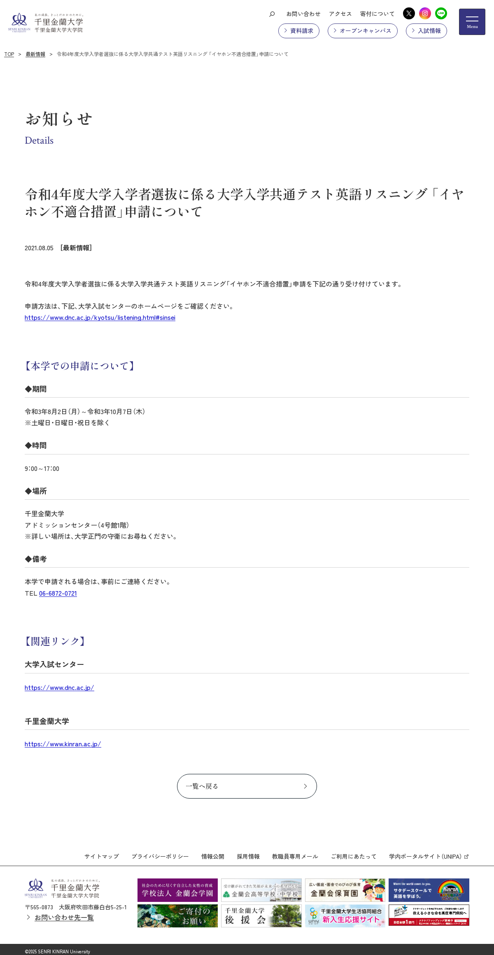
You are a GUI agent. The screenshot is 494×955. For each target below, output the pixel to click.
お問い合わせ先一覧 (64, 913)
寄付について (377, 13)
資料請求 (301, 30)
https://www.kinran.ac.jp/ (63, 743)
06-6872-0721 (58, 593)
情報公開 (212, 852)
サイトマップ (101, 852)
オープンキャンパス (365, 30)
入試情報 (429, 30)
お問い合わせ (303, 13)
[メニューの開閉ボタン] (472, 22)
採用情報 (248, 852)
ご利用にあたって (354, 852)
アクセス (340, 13)
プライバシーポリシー (160, 852)
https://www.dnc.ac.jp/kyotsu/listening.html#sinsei (100, 317)
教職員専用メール (295, 852)
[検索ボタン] (272, 13)
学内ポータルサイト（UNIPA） (425, 852)
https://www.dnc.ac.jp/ (59, 687)
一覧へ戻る (202, 786)
